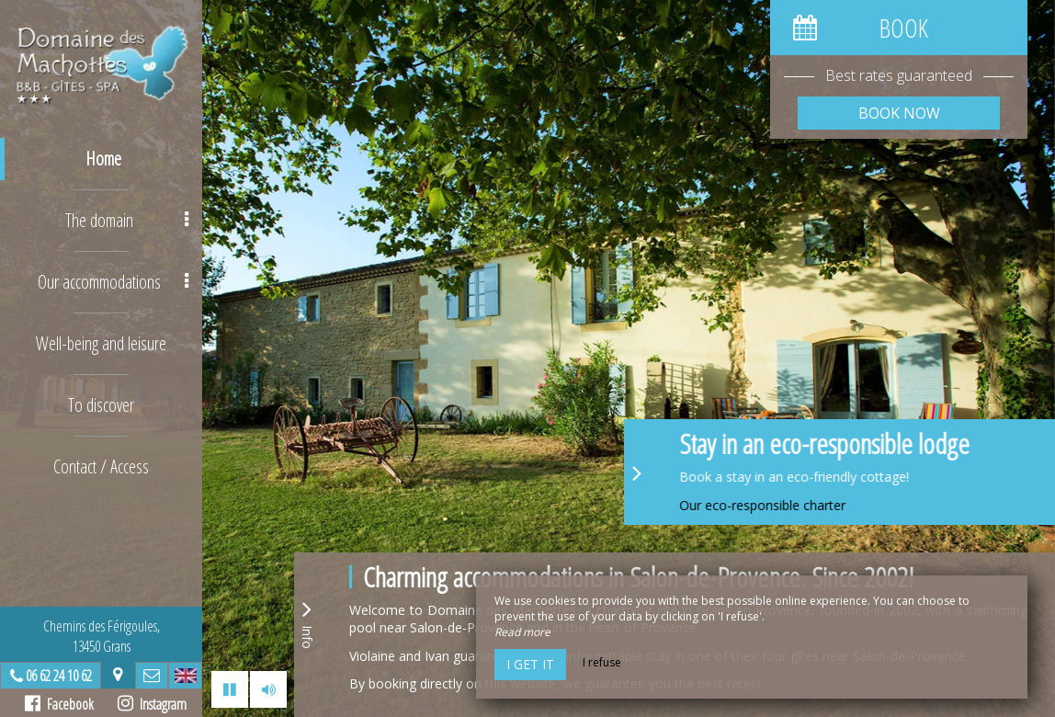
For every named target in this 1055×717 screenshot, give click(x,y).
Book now (899, 113)
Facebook (59, 704)
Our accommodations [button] (113, 281)
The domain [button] (126, 220)
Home (103, 158)
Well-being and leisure (101, 343)
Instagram (152, 704)
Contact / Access (101, 466)
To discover (101, 405)
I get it (530, 664)
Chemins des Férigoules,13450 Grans (101, 636)
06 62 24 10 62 (59, 676)
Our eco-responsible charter (861, 505)
